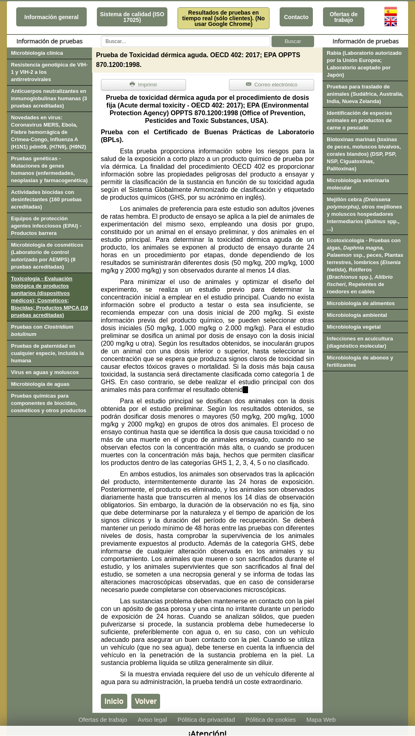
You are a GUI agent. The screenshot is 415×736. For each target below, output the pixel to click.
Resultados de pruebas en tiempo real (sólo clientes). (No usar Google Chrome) (223, 18)
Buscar (293, 41)
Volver (146, 701)
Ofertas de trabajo (343, 17)
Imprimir (143, 85)
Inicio (114, 701)
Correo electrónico (271, 85)
